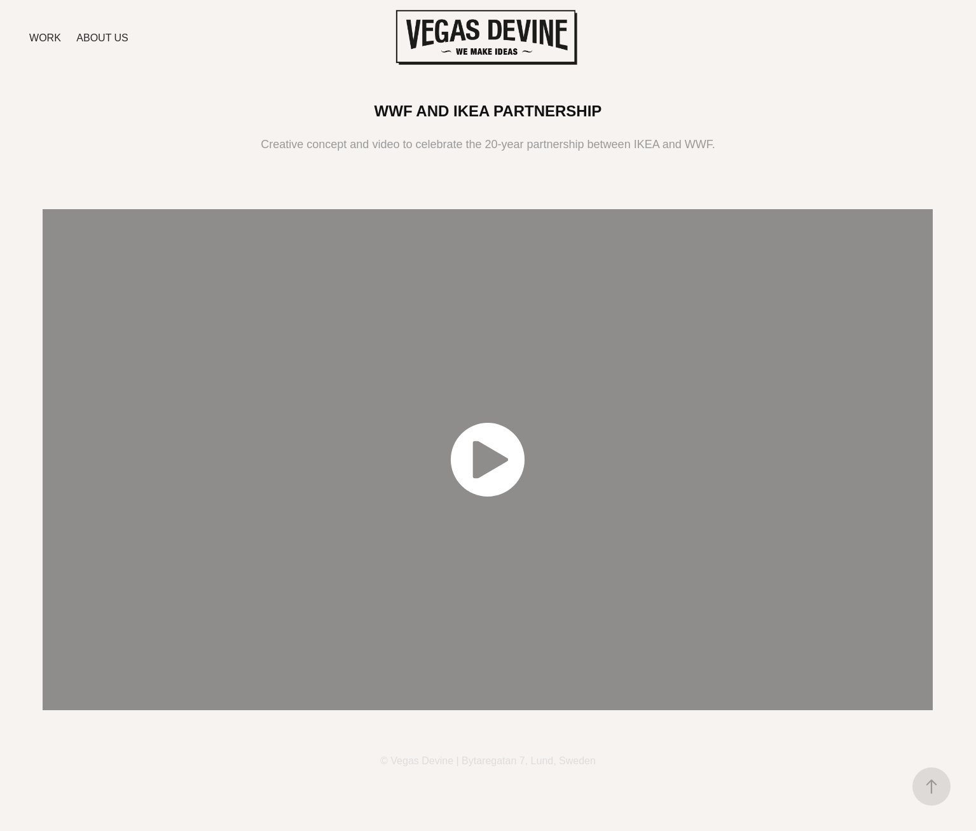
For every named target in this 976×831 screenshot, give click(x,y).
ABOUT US (102, 37)
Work (45, 37)
